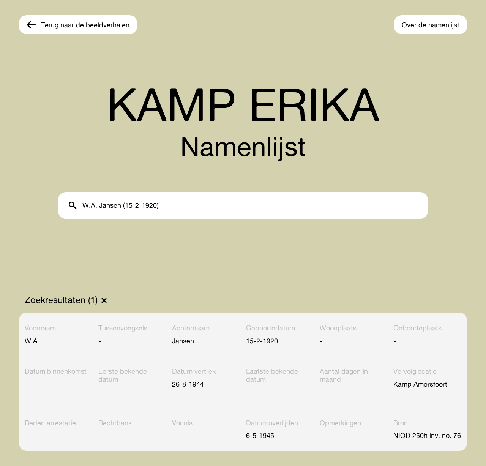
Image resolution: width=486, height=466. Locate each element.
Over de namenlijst (430, 25)
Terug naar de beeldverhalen (85, 25)
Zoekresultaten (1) (61, 300)
